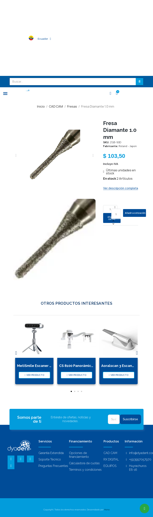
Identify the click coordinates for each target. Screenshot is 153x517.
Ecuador (44, 38)
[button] (15, 155)
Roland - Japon (128, 146)
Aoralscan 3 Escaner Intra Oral (126, 364)
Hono (107, 507)
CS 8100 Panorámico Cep (80, 364)
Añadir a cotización (135, 213)
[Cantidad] (116, 214)
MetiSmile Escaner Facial (38, 364)
